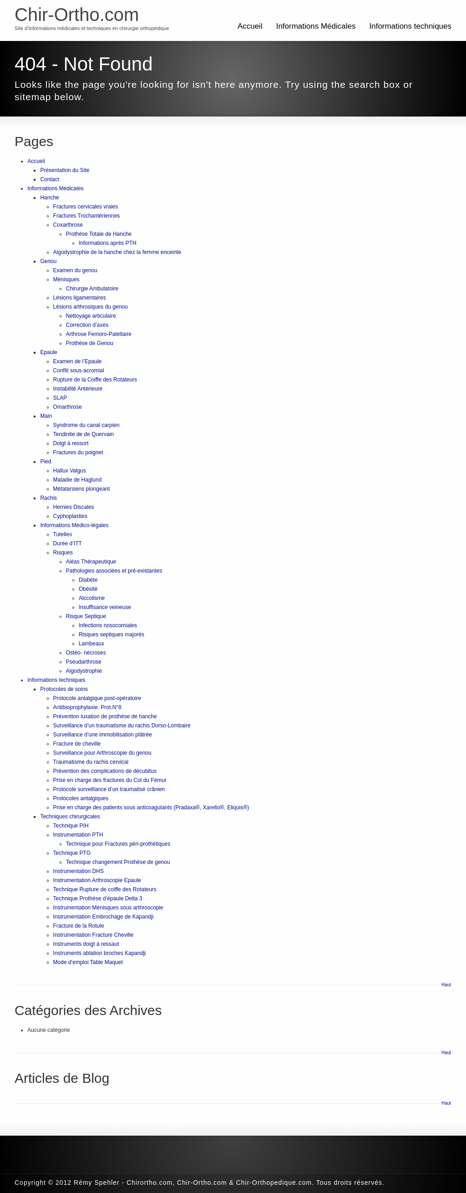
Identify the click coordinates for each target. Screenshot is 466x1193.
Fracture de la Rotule (78, 926)
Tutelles (62, 534)
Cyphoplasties (70, 516)
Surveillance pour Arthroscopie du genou (102, 753)
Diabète (88, 580)
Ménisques (66, 279)
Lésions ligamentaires (79, 297)
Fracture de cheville (77, 744)
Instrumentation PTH (78, 835)
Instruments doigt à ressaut (86, 944)
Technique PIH (71, 825)
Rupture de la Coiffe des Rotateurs (95, 379)
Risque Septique (86, 616)
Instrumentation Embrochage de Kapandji (103, 917)
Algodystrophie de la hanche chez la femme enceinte (117, 252)
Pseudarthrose (83, 662)
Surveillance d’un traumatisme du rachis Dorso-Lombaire (122, 725)
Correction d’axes (87, 325)
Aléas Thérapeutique (91, 561)
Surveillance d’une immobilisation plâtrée (102, 734)
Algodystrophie (84, 671)
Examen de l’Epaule (77, 361)
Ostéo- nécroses (86, 653)
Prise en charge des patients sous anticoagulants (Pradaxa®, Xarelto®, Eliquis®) (151, 807)
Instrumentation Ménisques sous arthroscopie (108, 907)
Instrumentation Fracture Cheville (93, 935)
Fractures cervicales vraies (85, 206)
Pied (45, 461)
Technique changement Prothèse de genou (118, 862)
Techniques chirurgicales (70, 816)
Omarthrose (67, 407)
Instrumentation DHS (78, 871)
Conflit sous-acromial (78, 370)
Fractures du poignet (78, 452)
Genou (48, 261)
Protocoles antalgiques (80, 798)
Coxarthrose (68, 225)
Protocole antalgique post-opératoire (97, 698)
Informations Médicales (316, 26)
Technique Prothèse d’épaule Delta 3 (97, 898)
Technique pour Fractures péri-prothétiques (118, 844)
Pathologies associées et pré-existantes (114, 571)
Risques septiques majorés (111, 634)
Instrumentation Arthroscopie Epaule (97, 880)
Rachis (48, 498)
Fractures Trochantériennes (86, 216)
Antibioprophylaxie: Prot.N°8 (87, 707)
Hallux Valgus (69, 470)
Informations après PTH (108, 243)
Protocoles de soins (64, 689)
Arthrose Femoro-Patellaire (99, 334)
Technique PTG (72, 853)
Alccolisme (92, 598)
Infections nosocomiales (108, 625)
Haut (446, 984)
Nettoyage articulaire (91, 316)
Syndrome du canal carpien (86, 425)
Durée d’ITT (67, 543)
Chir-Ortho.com (77, 15)
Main (46, 416)
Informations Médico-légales (74, 525)
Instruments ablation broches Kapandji (99, 953)
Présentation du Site (64, 170)
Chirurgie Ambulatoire (92, 288)
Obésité (88, 589)
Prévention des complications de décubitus (105, 771)
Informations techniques (411, 26)
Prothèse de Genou (89, 343)
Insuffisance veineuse (105, 607)
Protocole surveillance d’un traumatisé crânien (109, 789)
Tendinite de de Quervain (83, 434)
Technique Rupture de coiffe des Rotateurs (105, 889)
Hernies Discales (73, 507)
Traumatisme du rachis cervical (91, 762)
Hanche (49, 197)
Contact (49, 179)
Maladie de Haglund (77, 480)
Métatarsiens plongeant (81, 489)
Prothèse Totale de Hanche (99, 234)
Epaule (48, 352)
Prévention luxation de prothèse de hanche (105, 716)
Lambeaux (91, 643)
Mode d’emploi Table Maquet (88, 962)
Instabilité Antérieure (78, 389)
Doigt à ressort (71, 443)
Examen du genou (75, 270)
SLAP (60, 398)
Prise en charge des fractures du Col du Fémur (110, 780)
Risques (63, 552)
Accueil (250, 26)
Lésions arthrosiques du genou (90, 307)
